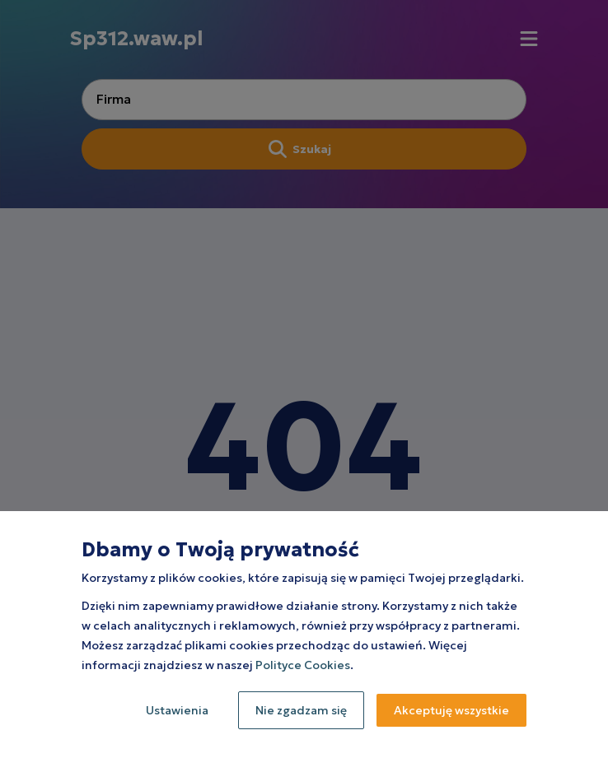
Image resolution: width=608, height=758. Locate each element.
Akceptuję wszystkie (451, 710)
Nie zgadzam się (301, 710)
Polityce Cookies (302, 665)
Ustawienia (177, 710)
